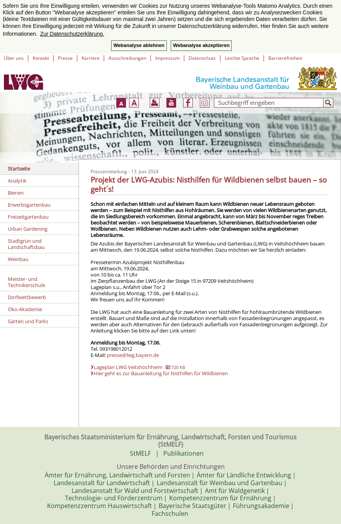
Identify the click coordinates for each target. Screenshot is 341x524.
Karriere (91, 58)
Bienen (16, 192)
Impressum (167, 58)
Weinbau (18, 259)
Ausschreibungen (127, 58)
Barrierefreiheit (285, 58)
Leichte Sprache (242, 58)
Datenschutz (202, 58)
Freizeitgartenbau (28, 216)
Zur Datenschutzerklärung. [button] (72, 34)
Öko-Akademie (25, 309)
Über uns (14, 58)
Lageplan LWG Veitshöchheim (139, 367)
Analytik (17, 180)
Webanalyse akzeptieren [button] (201, 45)
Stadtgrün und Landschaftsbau (26, 244)
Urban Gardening (27, 228)
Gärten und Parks (28, 321)
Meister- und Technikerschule (26, 282)
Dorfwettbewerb (27, 297)
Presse (65, 58)
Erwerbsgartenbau (29, 204)
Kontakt (41, 58)
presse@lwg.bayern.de (133, 355)
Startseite (19, 168)
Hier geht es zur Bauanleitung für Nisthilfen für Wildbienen (161, 373)
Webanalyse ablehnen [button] (139, 45)
